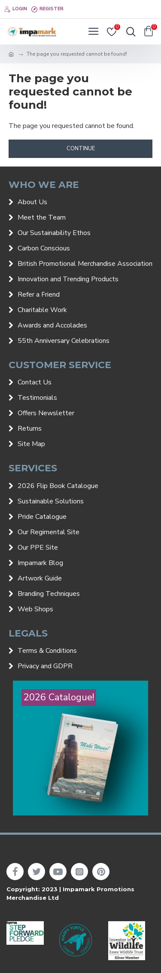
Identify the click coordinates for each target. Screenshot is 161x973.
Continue (81, 148)
